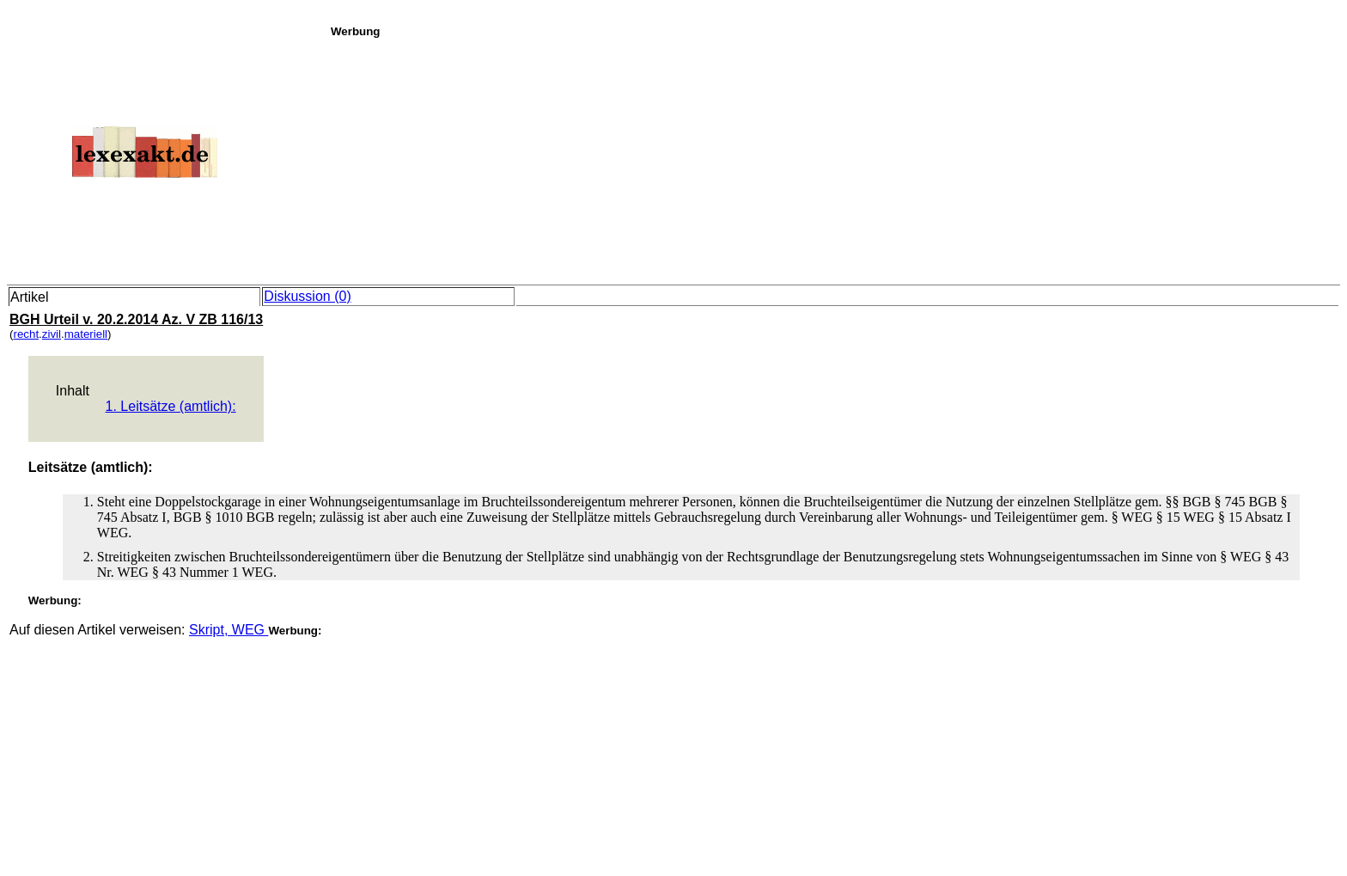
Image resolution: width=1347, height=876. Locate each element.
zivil (51, 334)
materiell (85, 334)
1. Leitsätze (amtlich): (171, 406)
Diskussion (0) (307, 296)
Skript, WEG (228, 629)
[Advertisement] (834, 158)
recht (26, 334)
